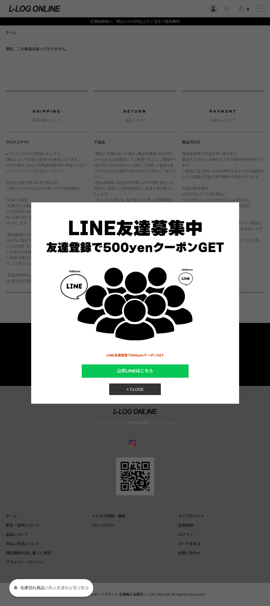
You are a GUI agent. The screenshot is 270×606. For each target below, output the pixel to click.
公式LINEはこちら (135, 370)
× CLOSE (135, 389)
